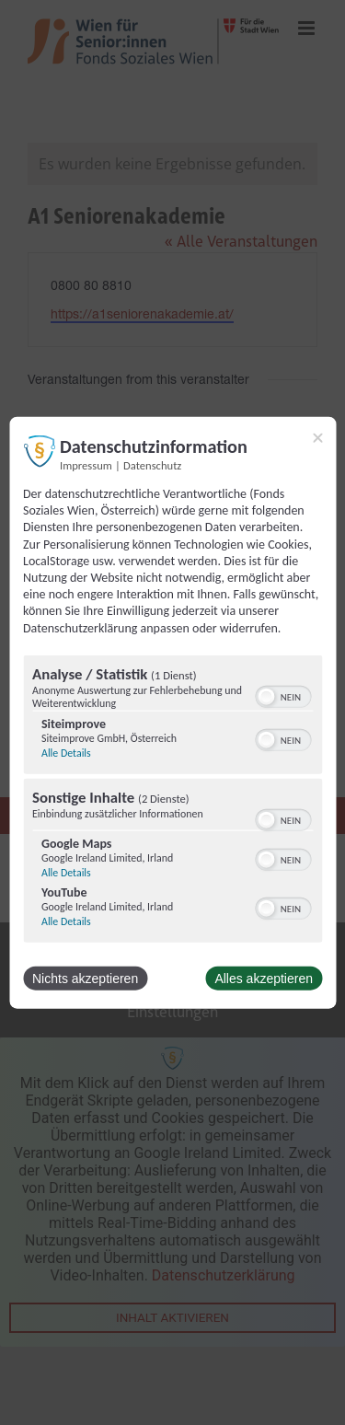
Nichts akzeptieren (85, 977)
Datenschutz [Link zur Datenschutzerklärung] (152, 465)
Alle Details (66, 752)
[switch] (283, 694)
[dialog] (172, 713)
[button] (266, 696)
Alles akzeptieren (263, 977)
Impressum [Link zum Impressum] (86, 465)
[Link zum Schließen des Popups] (317, 438)
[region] (172, 800)
